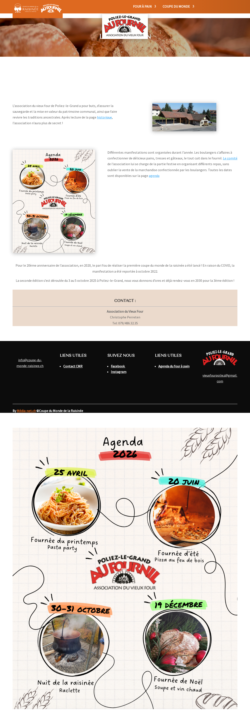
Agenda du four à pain (173, 366)
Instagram (118, 372)
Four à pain (142, 7)
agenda (154, 175)
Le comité (230, 158)
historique (104, 117)
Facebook (118, 366)
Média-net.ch (26, 411)
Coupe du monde (176, 7)
